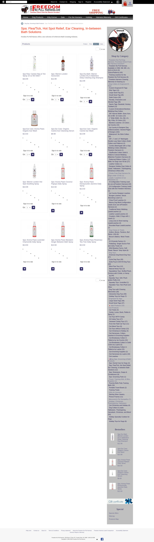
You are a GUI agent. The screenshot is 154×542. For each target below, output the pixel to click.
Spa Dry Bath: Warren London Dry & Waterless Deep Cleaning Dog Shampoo (91, 76)
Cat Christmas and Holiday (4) (119, 405)
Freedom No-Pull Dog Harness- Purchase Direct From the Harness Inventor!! (119, 62)
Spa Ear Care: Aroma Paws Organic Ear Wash (33, 130)
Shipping (73, 2)
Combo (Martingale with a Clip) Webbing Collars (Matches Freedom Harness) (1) (119, 148)
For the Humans (75, 17)
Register (88, 2)
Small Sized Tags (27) (116, 303)
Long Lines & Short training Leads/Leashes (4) (118, 222)
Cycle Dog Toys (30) (116, 259)
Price (90, 44)
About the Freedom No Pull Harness (82, 530)
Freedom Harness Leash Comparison (104, 530)
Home (25, 17)
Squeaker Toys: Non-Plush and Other (119, 286)
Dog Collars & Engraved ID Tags (118, 85)
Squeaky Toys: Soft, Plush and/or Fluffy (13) (117, 279)
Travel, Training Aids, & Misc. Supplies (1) (119, 380)
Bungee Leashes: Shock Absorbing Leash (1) (117, 197)
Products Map (114, 519)
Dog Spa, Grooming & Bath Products (119, 360)
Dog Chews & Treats (116, 230)
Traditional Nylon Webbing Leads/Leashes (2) (117, 210)
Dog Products (37, 17)
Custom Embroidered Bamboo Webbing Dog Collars (119, 110)
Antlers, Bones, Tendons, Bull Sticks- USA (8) (119, 233)
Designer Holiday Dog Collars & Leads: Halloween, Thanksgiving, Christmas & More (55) (119, 168)
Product (85, 44)
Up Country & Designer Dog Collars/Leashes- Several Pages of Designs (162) (119, 130)
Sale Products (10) (116, 305)
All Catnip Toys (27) (116, 319)
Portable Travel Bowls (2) (118, 387)
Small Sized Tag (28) (116, 95)
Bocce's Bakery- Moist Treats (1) (118, 238)
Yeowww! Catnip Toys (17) (118, 321)
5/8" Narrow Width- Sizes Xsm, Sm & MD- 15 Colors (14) (119, 115)
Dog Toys (112, 253)
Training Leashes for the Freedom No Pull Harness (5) (118, 76)
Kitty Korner (52, 17)
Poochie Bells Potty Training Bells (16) (118, 384)
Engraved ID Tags (115, 299)
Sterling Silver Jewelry (116, 394)
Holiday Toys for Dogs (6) (118, 421)
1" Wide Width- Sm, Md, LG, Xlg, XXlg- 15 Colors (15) (118, 119)
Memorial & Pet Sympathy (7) (120, 399)
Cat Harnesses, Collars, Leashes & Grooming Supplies (118, 334)
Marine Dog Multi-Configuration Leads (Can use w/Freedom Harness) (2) (119, 205)
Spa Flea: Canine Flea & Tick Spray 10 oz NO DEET (34, 75)
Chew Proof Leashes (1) (117, 200)
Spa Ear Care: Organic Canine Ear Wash (89, 130)
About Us (54, 2)
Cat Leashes (113, 356)
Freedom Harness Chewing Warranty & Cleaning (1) (118, 81)
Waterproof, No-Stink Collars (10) (118, 135)
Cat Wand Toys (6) (115, 326)
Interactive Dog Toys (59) (117, 294)
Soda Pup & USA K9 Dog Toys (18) (119, 263)
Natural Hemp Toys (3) (117, 269)
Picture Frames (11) (116, 397)
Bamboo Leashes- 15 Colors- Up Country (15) (119, 124)
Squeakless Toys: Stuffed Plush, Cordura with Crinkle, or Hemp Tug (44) (119, 273)
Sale (63, 17)
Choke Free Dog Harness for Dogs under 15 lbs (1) (119, 174)
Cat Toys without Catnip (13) (119, 328)
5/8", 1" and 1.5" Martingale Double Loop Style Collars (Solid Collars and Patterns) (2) (119, 141)
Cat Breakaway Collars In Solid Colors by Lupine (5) (119, 344)
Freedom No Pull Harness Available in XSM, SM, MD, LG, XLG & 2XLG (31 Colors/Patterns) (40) (119, 69)
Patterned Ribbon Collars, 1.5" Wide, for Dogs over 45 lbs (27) (119, 160)
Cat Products (114, 308)
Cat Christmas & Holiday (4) (118, 331)
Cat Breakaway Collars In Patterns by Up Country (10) (118, 339)
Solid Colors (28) (115, 97)
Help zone (28, 530)
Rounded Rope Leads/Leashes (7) (119, 227)
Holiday (89, 17)
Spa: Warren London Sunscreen (59, 75)
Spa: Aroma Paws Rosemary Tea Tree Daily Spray (91, 241)
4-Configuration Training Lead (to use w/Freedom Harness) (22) (119, 183)
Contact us (63, 2)
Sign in (80, 2)
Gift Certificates (121, 17)
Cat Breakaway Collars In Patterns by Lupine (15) (117, 348)
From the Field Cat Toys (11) (119, 324)
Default (95, 44)
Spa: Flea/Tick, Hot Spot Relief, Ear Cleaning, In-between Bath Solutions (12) (119, 367)
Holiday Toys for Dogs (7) (118, 296)
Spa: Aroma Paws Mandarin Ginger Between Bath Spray (62, 241)
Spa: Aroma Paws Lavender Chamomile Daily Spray (34, 241)
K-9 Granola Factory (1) (117, 241)
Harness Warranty (103, 17)
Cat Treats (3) (114, 310)
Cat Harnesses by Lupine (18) (119, 354)
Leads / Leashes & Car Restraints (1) (117, 179)
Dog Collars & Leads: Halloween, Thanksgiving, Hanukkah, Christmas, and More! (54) (119, 411)
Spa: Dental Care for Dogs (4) (119, 363)
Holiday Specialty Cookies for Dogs (118, 418)
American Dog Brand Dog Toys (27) (119, 256)
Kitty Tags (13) (114, 90)
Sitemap (112, 516)
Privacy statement (65, 530)
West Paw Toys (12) (116, 266)
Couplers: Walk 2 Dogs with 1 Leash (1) (119, 217)
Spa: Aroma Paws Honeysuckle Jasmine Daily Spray (90, 184)
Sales (101, 44)
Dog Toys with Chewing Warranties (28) (116, 291)
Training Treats (114, 390)
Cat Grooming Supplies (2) (118, 351)
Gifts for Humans (115, 392)
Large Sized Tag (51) (116, 92)
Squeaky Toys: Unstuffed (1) (119, 282)
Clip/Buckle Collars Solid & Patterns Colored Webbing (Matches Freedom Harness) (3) (119, 155)
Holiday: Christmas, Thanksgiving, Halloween (117, 402)
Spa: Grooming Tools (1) (117, 377)
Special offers (113, 513)
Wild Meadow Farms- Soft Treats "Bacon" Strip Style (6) (118, 249)
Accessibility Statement (102, 2)
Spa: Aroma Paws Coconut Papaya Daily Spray (61, 183)
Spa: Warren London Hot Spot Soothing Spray (32, 183)
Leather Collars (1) (115, 164)
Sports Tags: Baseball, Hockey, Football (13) (119, 105)
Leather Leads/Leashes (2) (118, 214)
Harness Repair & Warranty (77, 532)
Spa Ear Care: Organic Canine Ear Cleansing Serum (62, 130)
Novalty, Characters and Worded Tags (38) (117, 101)
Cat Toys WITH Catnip (117, 317)
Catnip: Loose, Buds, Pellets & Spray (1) (119, 313)
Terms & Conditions (54, 530)
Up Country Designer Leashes (119, 193)
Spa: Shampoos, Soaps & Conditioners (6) (117, 373)
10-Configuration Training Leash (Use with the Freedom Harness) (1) (119, 189)
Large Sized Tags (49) (116, 301)
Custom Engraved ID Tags (118, 88)
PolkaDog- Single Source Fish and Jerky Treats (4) (119, 245)
